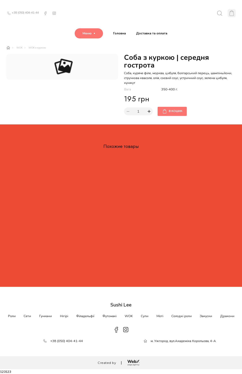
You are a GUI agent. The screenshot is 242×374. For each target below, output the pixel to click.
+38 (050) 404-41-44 (25, 13)
